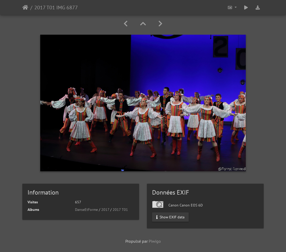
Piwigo (155, 241)
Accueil (25, 7)
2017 (105, 209)
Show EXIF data (170, 217)
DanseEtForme (86, 209)
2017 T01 (120, 209)
